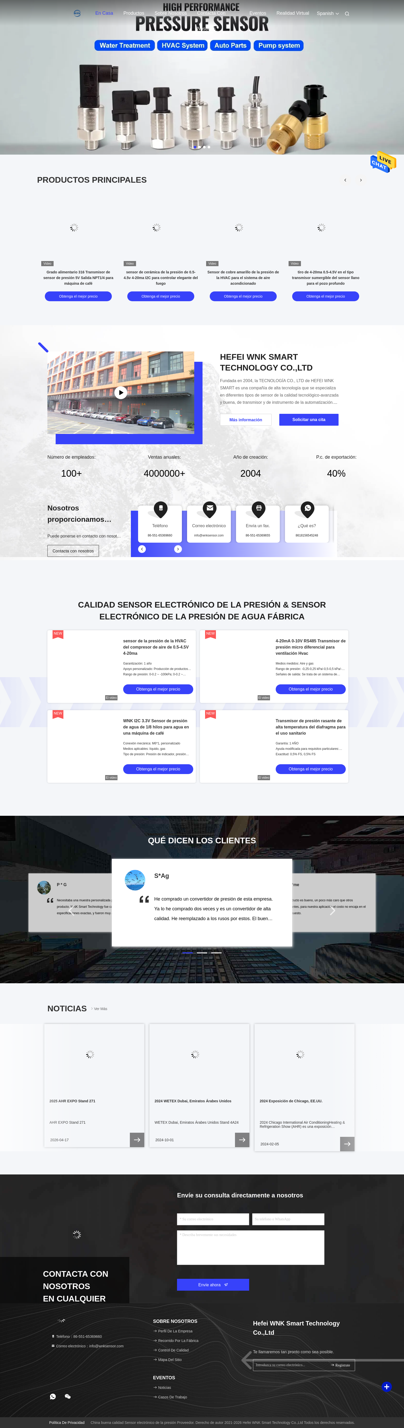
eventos (257, 13)
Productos (133, 13)
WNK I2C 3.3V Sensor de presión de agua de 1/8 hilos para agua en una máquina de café (156, 727)
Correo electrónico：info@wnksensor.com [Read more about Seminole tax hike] (87, 1346)
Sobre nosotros (171, 13)
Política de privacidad (67, 1423)
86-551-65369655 (258, 535)
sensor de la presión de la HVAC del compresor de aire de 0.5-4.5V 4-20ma (156, 647)
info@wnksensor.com (209, 535)
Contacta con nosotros (211, 16)
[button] (361, 180)
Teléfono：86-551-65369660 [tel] (76, 1336)
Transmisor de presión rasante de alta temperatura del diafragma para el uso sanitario (311, 727)
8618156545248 (307, 535)
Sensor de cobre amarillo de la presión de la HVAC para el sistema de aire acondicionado (243, 277)
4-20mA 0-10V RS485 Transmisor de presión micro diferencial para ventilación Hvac (311, 647)
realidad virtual (292, 13)
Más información (245, 420)
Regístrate (340, 1365)
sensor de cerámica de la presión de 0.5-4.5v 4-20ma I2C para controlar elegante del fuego (161, 277)
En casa (104, 13)
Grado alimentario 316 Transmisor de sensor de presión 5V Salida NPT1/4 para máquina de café (78, 277)
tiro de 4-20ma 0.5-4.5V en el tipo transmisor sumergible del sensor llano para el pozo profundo (325, 277)
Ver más (98, 1008)
